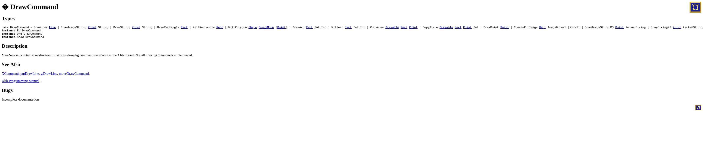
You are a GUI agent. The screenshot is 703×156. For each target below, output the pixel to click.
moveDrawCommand (74, 76)
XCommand (10, 76)
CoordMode (266, 28)
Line (52, 28)
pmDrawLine (29, 76)
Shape (252, 28)
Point (92, 28)
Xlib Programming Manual (20, 83)
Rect (184, 28)
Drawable (392, 28)
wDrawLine (49, 76)
